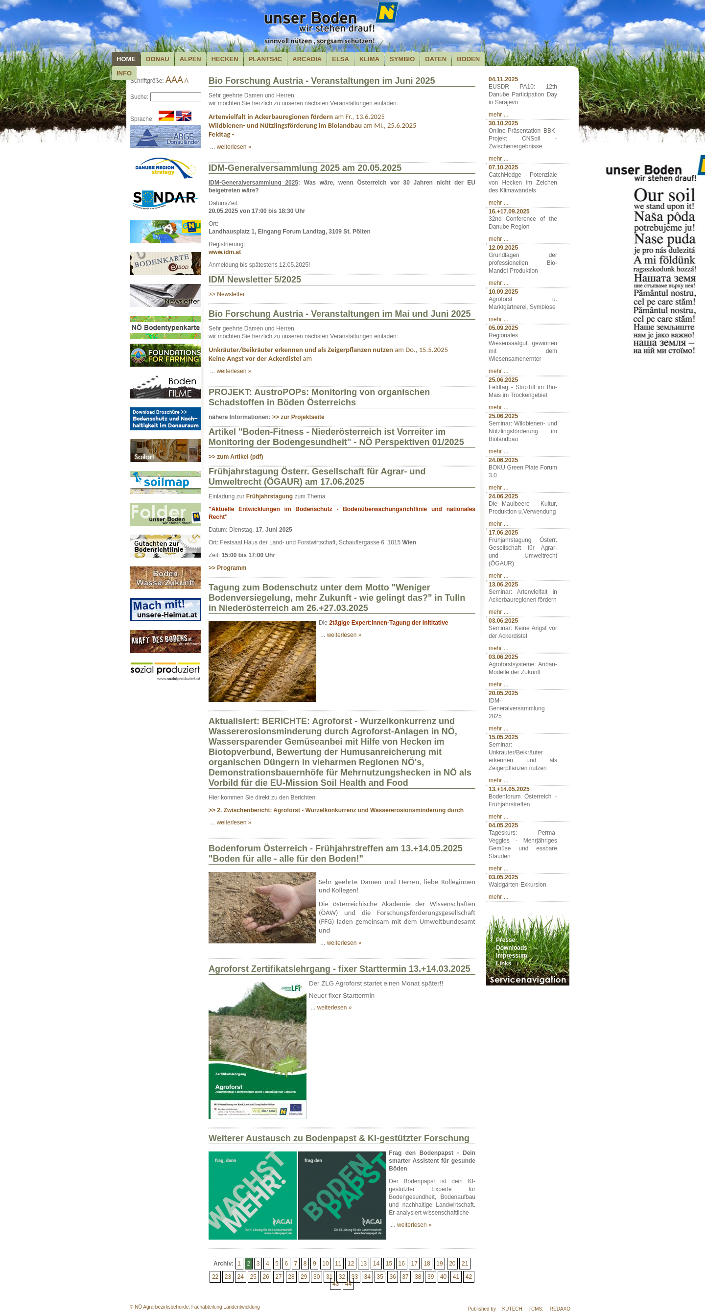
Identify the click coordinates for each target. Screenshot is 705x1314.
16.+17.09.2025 (509, 211)
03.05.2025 (503, 877)
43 (335, 1283)
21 (465, 1263)
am (260, 358)
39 (430, 1276)
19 (439, 1263)
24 (240, 1276)
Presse (505, 940)
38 (418, 1276)
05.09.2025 (503, 328)
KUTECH (512, 1309)
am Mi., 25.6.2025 (312, 125)
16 (402, 1263)
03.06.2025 (503, 620)
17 (414, 1263)
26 (265, 1276)
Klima (369, 59)
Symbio (402, 59)
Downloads (511, 947)
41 (456, 1276)
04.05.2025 (503, 825)
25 (253, 1276)
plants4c (265, 59)
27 (278, 1276)
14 (376, 1263)
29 (304, 1276)
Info (124, 73)
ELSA (340, 59)
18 (426, 1263)
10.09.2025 (503, 291)
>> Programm (227, 567)
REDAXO (560, 1309)
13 (363, 1263)
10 (325, 1263)
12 (351, 1263)
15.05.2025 (503, 737)
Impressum (511, 955)
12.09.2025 (503, 247)
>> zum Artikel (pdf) (236, 456)
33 (355, 1276)
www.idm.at (225, 252)
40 (443, 1276)
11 (338, 1263)
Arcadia (307, 59)
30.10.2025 (503, 123)
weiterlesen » (234, 146)
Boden (468, 59)
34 (367, 1276)
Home (126, 59)
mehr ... (499, 114)
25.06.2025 (503, 379)
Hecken (225, 59)
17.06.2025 (503, 532)
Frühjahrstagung (270, 496)
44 (348, 1283)
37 (405, 1276)
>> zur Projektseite (298, 417)
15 (389, 1263)
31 (329, 1276)
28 (291, 1276)
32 (342, 1276)
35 (379, 1276)
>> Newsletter (227, 294)
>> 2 (336, 810)
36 (392, 1276)
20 (452, 1263)
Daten (435, 59)
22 (215, 1276)
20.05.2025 (503, 693)
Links (503, 963)
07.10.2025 (503, 167)
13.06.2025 (503, 584)
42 (469, 1276)
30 (316, 1276)
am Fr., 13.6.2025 (297, 116)
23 (228, 1276)
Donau (157, 59)
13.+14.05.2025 (509, 789)
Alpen (190, 59)
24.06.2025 (503, 460)
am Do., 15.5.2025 (328, 349)
